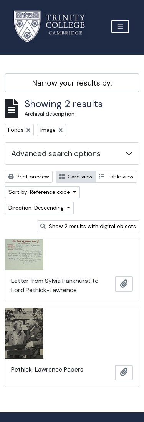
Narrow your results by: (72, 83)
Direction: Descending (36, 207)
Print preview (28, 176)
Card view (76, 176)
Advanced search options (56, 153)
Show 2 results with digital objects (88, 226)
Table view (116, 176)
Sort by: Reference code (39, 191)
